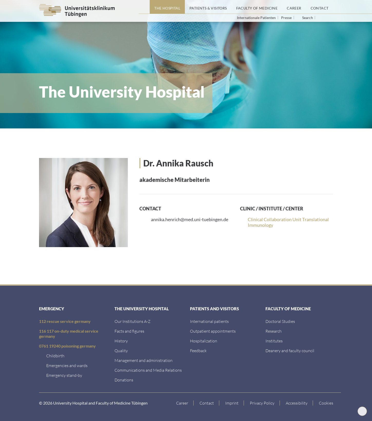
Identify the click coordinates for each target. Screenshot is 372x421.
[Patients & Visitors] (208, 7)
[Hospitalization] (203, 340)
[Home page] (144, 7)
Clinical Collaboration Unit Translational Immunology (288, 222)
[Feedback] (198, 350)
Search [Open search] (307, 18)
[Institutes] (274, 340)
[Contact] (319, 7)
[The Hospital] (167, 7)
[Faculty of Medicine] (257, 7)
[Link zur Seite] (124, 379)
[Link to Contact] (206, 403)
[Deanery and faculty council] (289, 350)
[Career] (294, 7)
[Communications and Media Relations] (148, 370)
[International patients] (209, 321)
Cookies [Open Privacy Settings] (326, 402)
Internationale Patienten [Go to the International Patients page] (256, 17)
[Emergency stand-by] (64, 375)
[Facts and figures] (129, 331)
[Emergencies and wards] (67, 365)
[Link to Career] (182, 403)
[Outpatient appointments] (213, 331)
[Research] (273, 331)
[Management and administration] (144, 360)
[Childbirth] (55, 355)
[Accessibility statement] (297, 403)
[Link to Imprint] (232, 403)
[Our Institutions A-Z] (132, 321)
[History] (121, 340)
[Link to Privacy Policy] (262, 403)
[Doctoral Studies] (280, 321)
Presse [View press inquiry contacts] (286, 17)
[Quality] (121, 350)
